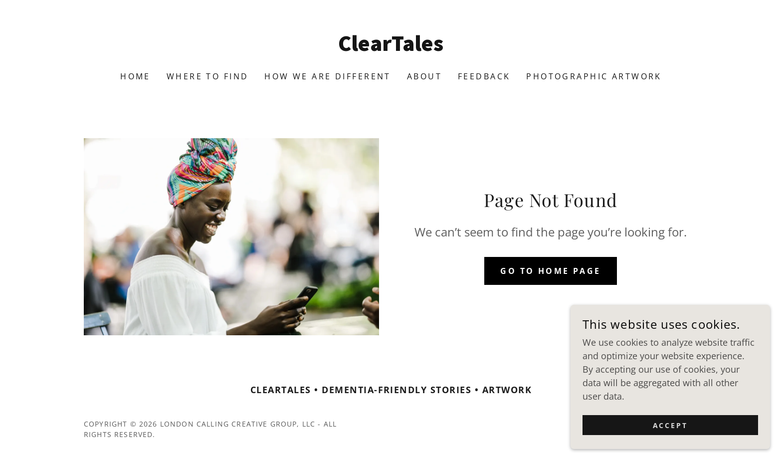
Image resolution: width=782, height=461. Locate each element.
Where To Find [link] (208, 76)
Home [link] (135, 76)
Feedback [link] (484, 76)
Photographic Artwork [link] (593, 76)
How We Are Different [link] (327, 76)
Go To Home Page (550, 270)
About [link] (424, 76)
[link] (391, 47)
